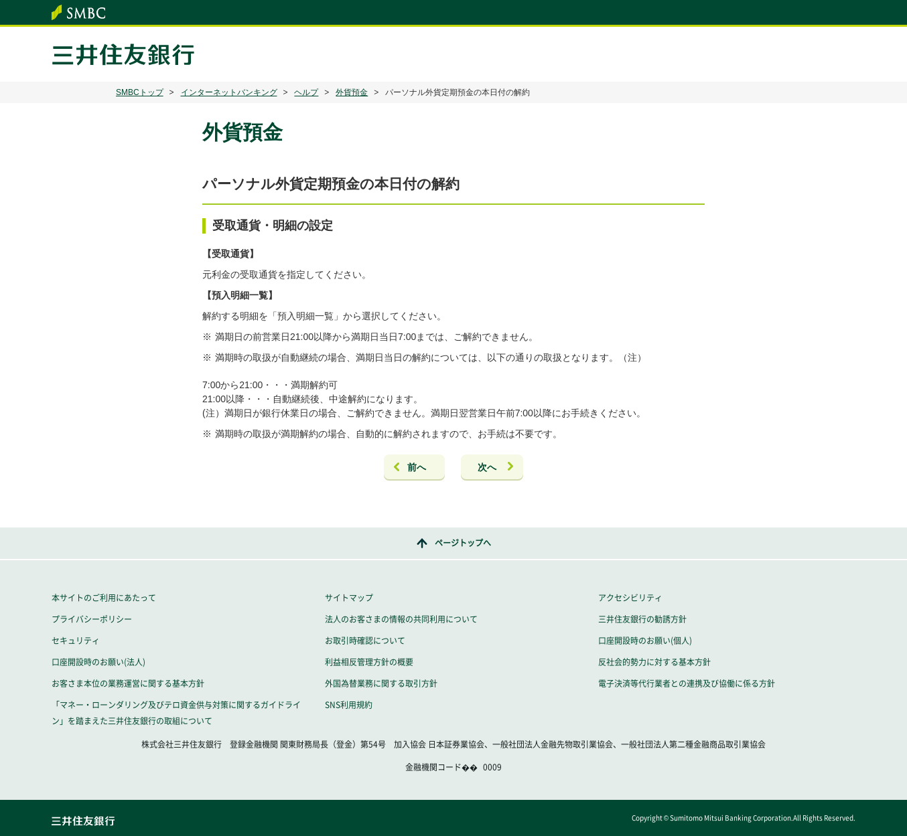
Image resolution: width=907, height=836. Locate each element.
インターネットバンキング (229, 92)
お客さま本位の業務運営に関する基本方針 (128, 683)
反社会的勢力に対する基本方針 (654, 662)
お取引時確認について (365, 641)
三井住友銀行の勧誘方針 (642, 619)
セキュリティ (76, 641)
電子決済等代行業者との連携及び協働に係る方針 (686, 683)
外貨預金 (352, 92)
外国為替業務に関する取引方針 (381, 683)
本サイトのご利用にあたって (104, 598)
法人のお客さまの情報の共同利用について (401, 619)
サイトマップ (349, 598)
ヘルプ (306, 92)
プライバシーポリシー (92, 619)
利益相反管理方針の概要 (369, 662)
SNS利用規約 (348, 705)
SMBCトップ (139, 92)
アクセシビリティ (630, 598)
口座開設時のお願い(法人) (98, 662)
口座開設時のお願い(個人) (645, 641)
